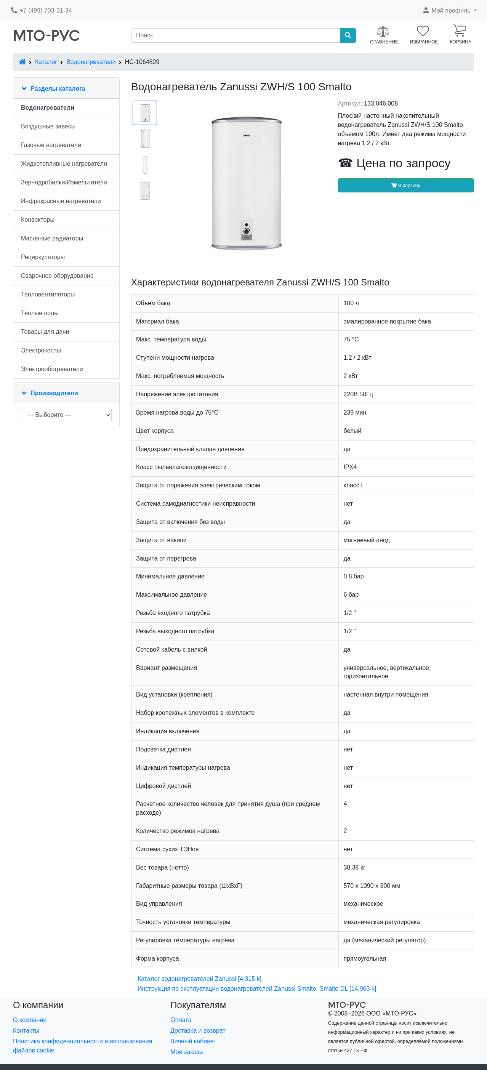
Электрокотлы (41, 350)
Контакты (26, 1030)
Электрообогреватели (52, 369)
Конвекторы (37, 219)
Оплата (180, 1020)
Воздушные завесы (48, 126)
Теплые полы (40, 313)
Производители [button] (54, 393)
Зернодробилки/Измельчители (64, 182)
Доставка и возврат (197, 1030)
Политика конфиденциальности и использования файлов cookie (82, 1046)
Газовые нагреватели (51, 145)
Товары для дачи (45, 331)
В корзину (405, 185)
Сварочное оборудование (57, 275)
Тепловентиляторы (48, 294)
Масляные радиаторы (52, 238)
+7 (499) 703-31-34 (41, 10)
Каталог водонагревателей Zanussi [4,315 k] (199, 978)
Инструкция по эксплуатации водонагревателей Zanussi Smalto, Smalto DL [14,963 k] (257, 988)
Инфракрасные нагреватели (61, 201)
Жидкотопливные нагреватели (64, 163)
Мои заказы (186, 1052)
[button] (449, 10)
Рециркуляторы (43, 257)
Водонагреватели (90, 62)
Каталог (46, 62)
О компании (29, 1020)
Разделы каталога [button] (57, 88)
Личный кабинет (193, 1041)
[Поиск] (235, 35)
